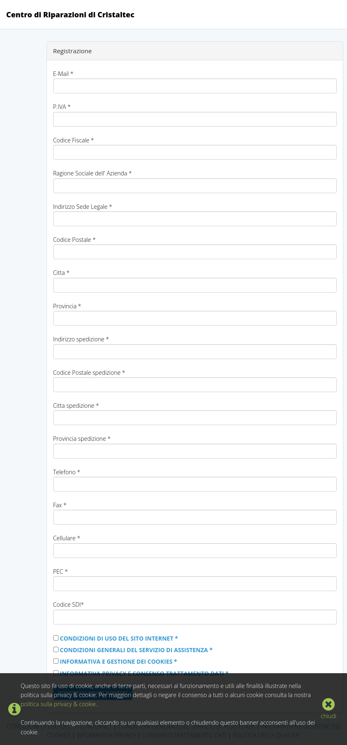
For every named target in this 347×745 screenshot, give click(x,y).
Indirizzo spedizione (81, 339)
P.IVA (62, 107)
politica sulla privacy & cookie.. (59, 704)
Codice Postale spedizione (89, 372)
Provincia (67, 306)
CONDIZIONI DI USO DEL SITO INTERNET (119, 638)
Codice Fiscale (73, 140)
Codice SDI (68, 604)
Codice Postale (74, 240)
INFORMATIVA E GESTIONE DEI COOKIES (118, 661)
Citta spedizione (76, 405)
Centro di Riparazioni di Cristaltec (70, 14)
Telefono (66, 472)
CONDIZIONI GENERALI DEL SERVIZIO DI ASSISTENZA (136, 650)
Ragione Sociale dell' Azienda (92, 173)
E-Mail (63, 74)
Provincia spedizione (82, 438)
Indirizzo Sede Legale (82, 206)
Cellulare (66, 538)
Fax (60, 505)
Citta (61, 273)
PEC (60, 571)
